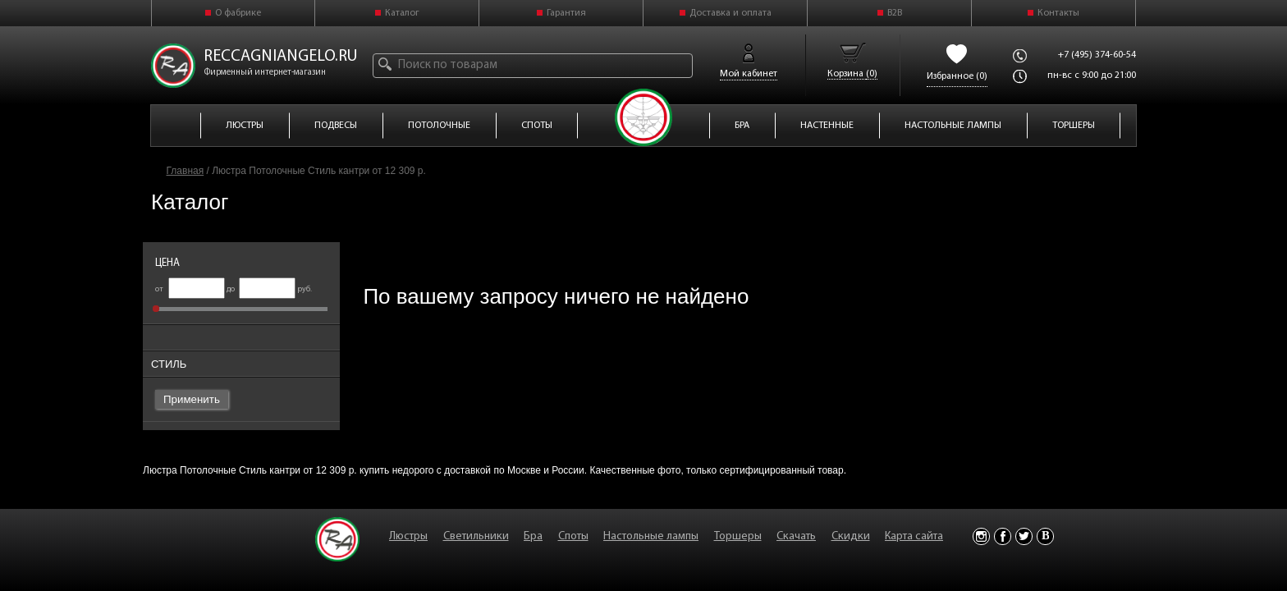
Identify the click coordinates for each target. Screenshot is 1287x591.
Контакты (1058, 13)
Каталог (402, 13)
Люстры (408, 536)
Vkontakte (1045, 536)
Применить (191, 399)
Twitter (1024, 536)
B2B (894, 13)
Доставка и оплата (730, 13)
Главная (185, 170)
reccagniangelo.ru (281, 56)
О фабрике (238, 13)
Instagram (981, 536)
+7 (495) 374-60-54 (1097, 55)
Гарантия (566, 13)
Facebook (1002, 536)
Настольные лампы (650, 536)
